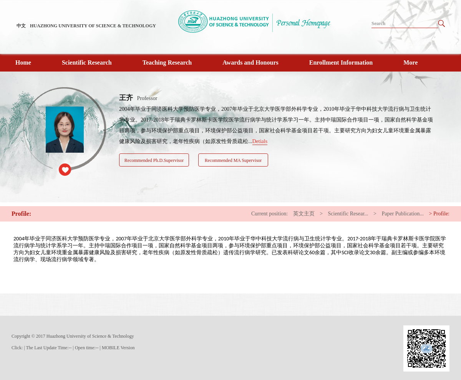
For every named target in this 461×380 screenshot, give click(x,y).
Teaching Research (167, 62)
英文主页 (304, 214)
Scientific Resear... (348, 214)
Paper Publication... (402, 214)
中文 (21, 25)
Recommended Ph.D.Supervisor (154, 160)
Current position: (269, 214)
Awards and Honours (250, 62)
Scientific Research (87, 62)
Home (23, 62)
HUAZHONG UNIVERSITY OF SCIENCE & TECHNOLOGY (93, 25)
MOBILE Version (118, 347)
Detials (260, 141)
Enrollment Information (341, 62)
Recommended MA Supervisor (233, 160)
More (410, 62)
